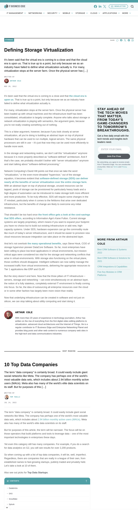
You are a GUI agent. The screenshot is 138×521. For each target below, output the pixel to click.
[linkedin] (99, 6)
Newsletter (118, 6)
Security (53, 13)
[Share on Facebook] (121, 40)
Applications (111, 13)
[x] (104, 6)
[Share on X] (125, 40)
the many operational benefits (44, 243)
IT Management (16, 13)
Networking (36, 13)
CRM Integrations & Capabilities (112, 266)
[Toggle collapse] (7, 507)
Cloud (95, 13)
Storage (82, 13)
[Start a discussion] (117, 40)
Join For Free (114, 156)
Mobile (68, 13)
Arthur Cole (12, 81)
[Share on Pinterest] (129, 40)
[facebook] (95, 6)
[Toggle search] (132, 6)
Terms (115, 167)
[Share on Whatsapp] (133, 40)
